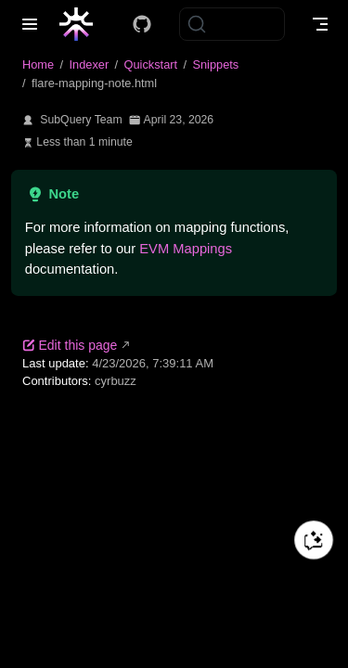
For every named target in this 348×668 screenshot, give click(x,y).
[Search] (232, 24)
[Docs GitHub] (142, 24)
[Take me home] (82, 24)
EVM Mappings (185, 248)
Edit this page (69, 345)
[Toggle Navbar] (320, 24)
